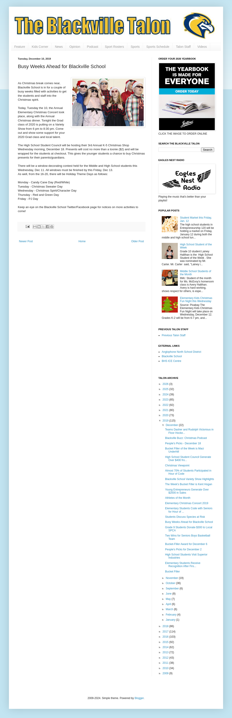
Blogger (139, 698)
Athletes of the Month (177, 497)
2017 (166, 631)
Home (82, 241)
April (169, 604)
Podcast (92, 46)
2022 (166, 405)
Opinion (74, 46)
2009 (166, 673)
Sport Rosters (114, 46)
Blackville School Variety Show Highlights (189, 479)
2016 (166, 636)
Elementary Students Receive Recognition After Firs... (182, 564)
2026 (166, 384)
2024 (166, 394)
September (173, 588)
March (170, 609)
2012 (166, 657)
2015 (166, 642)
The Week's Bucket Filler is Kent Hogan (188, 484)
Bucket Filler (172, 571)
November (172, 578)
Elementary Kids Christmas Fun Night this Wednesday (196, 299)
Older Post (137, 241)
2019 (166, 420)
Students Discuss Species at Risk (185, 516)
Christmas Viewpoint (177, 465)
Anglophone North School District (181, 351)
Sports (135, 46)
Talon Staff (183, 46)
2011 (166, 662)
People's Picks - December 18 (183, 443)
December (172, 425)
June (169, 593)
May (169, 599)
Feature (19, 46)
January (171, 619)
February (171, 614)
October (171, 583)
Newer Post (26, 241)
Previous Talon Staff (173, 335)
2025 (166, 389)
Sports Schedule (157, 46)
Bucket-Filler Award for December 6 (186, 544)
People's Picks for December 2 (183, 549)
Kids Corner (40, 46)
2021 (166, 410)
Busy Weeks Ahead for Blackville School (189, 522)
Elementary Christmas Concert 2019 (186, 503)
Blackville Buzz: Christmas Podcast (186, 438)
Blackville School (172, 356)
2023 (166, 399)
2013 (166, 652)
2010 (166, 668)
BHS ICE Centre (171, 361)
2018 (166, 626)
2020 (166, 415)
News (59, 46)
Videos (202, 46)
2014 (166, 647)
